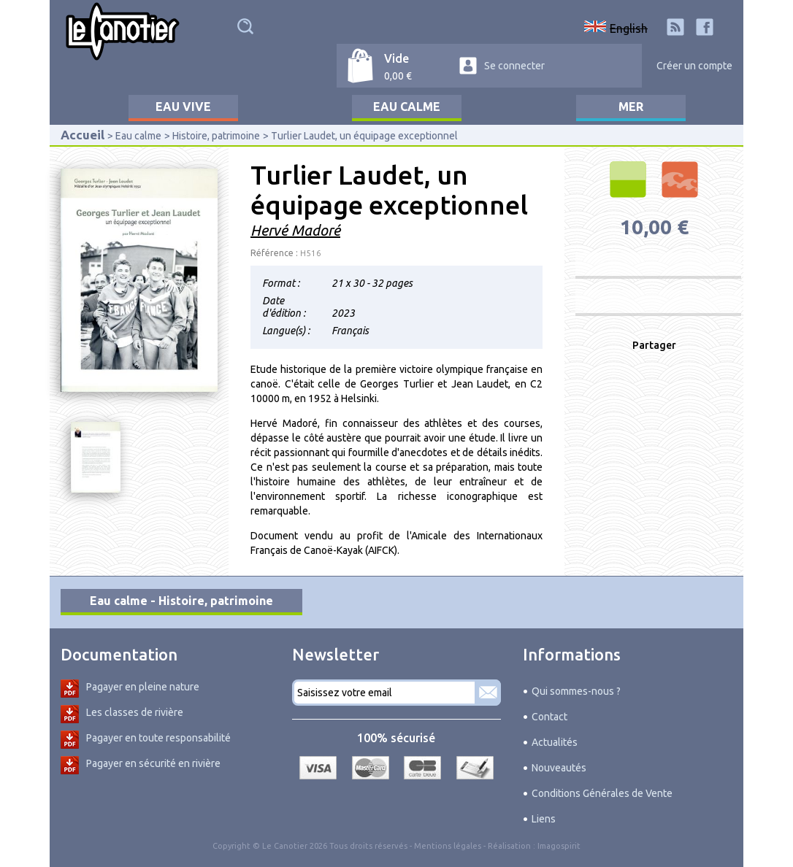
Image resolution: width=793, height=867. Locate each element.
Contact (549, 716)
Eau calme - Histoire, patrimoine (181, 600)
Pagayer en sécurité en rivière (153, 763)
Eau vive (183, 106)
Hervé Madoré (295, 230)
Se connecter (514, 66)
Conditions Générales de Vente (602, 793)
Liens (544, 819)
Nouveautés (559, 768)
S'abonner (488, 692)
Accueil (82, 135)
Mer (630, 106)
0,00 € (398, 76)
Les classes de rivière (134, 712)
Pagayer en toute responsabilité (158, 738)
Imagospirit (559, 845)
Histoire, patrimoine (216, 136)
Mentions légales (447, 845)
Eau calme (406, 106)
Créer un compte (694, 66)
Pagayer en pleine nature (142, 687)
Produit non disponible (658, 264)
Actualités (555, 742)
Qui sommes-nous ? (576, 691)
